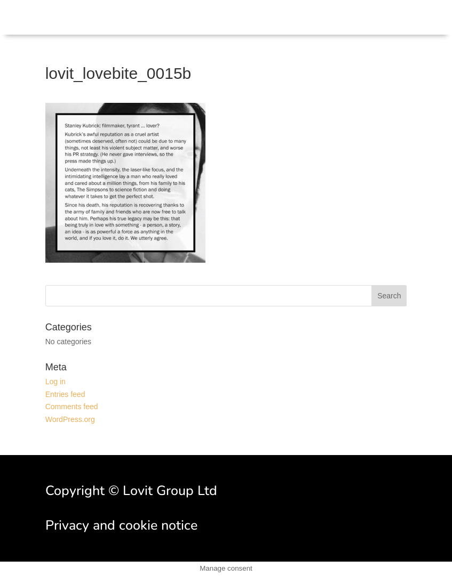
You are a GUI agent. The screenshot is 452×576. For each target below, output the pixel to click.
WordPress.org (70, 419)
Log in (55, 381)
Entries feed (65, 394)
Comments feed (71, 406)
